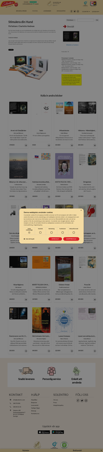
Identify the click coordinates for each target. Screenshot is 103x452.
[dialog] (51, 226)
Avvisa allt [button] (55, 239)
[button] (29, 239)
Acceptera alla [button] (71, 239)
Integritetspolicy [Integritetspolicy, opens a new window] (37, 225)
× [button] (81, 210)
